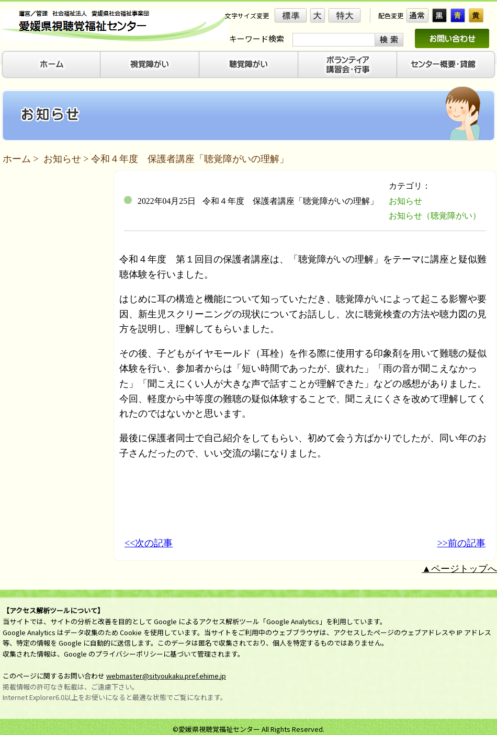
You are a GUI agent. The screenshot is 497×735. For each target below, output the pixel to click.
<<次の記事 (149, 543)
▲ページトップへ (459, 569)
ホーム (17, 159)
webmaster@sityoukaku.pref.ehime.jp (166, 676)
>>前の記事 (461, 543)
